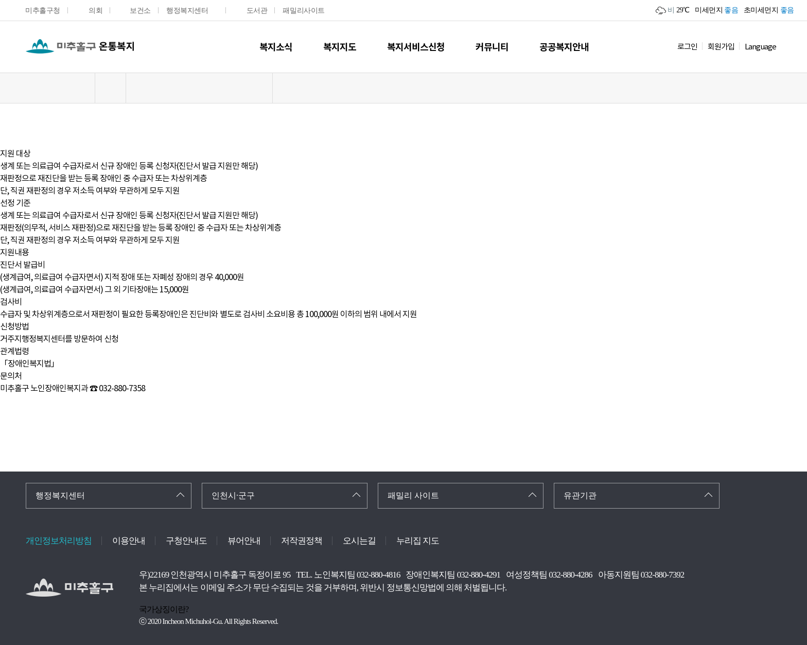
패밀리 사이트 (413, 495)
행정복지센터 (60, 495)
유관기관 (580, 495)
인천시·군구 (233, 495)
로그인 (687, 46)
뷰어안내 (243, 541)
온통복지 (80, 46)
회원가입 (721, 46)
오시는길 (359, 541)
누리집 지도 (417, 541)
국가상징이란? (163, 609)
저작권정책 (301, 541)
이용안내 (128, 541)
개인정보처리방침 (59, 541)
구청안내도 (186, 541)
